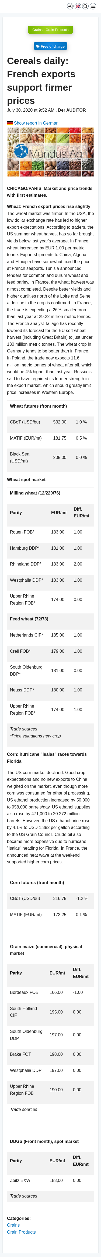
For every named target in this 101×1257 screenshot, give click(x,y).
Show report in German (32, 123)
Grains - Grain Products (50, 30)
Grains (13, 1225)
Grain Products (21, 1232)
